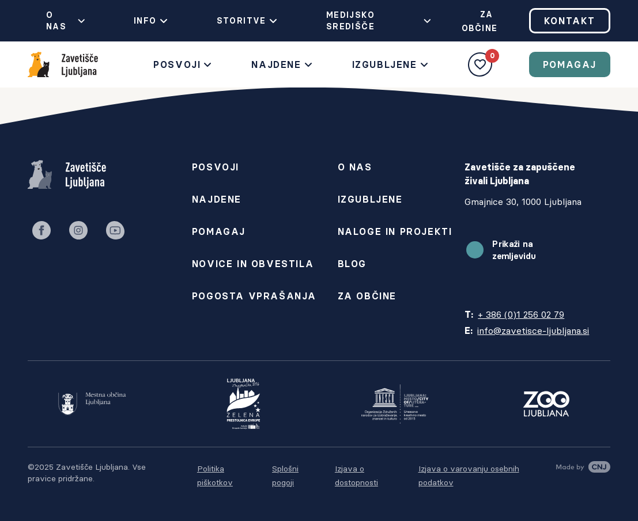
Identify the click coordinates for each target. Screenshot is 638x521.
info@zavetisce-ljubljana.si (533, 330)
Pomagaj (570, 64)
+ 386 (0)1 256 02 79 (521, 314)
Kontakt (569, 20)
